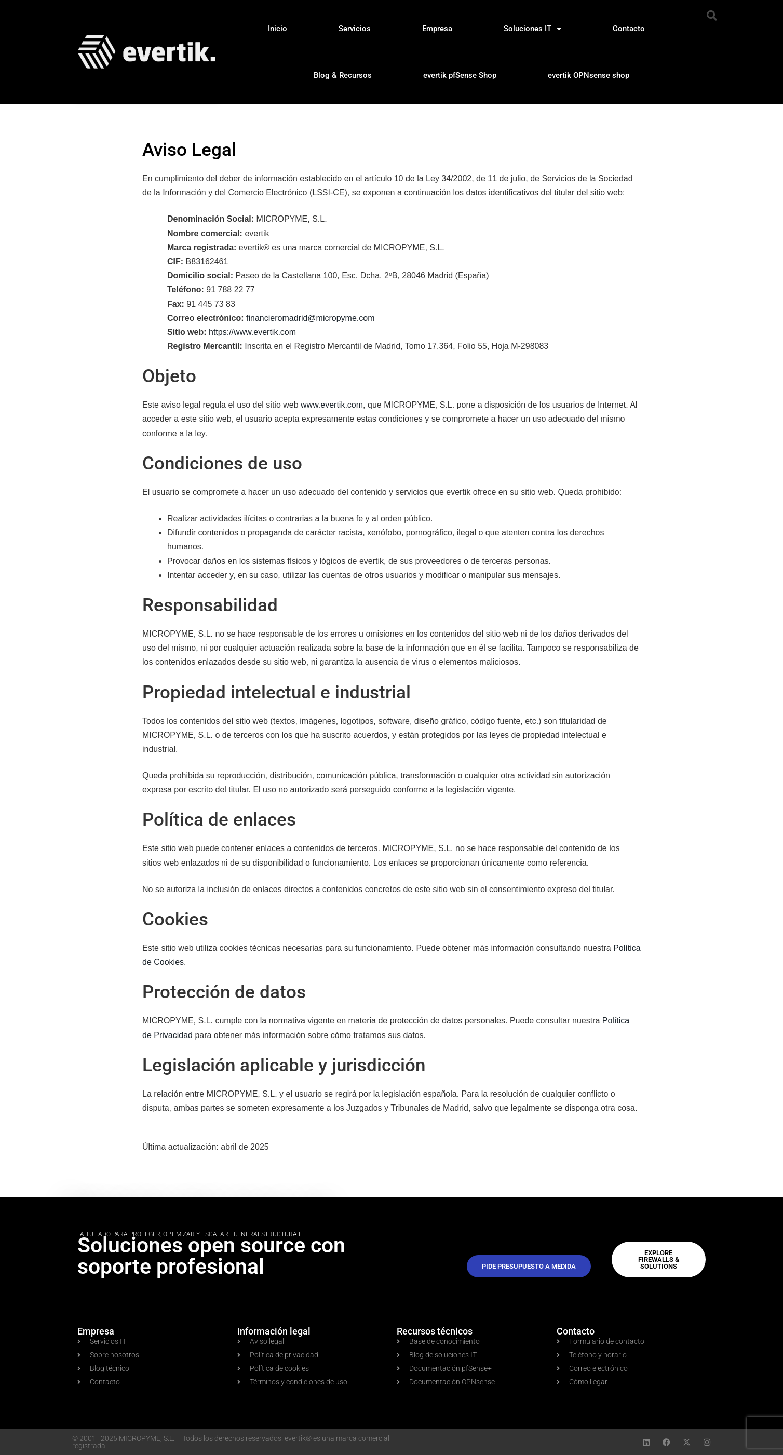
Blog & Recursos (343, 75)
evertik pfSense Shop (459, 75)
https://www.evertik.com (252, 332)
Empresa (437, 28)
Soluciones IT (532, 29)
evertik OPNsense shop (588, 75)
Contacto (629, 28)
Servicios (355, 28)
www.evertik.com (332, 404)
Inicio (277, 28)
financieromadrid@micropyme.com (310, 318)
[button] (711, 15)
